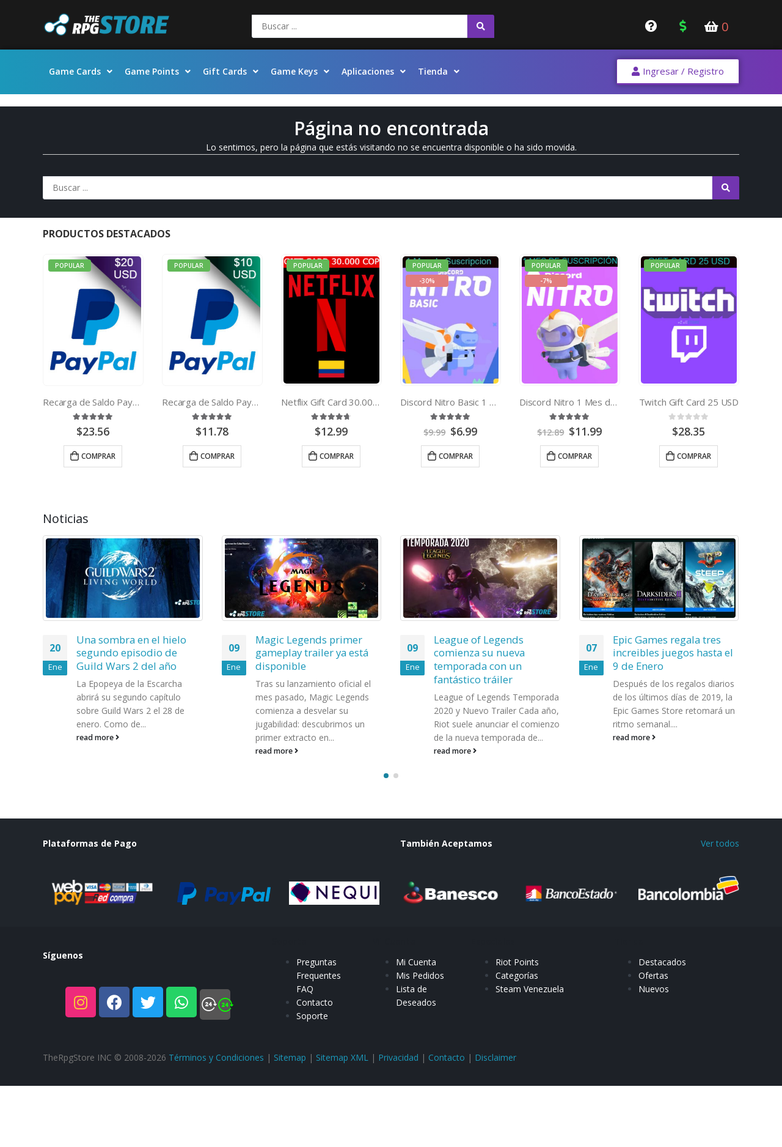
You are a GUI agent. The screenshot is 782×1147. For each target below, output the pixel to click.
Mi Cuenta (416, 974)
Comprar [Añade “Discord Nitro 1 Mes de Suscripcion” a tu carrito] (575, 456)
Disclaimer (495, 1057)
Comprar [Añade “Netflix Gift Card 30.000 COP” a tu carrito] (337, 456)
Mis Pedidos (420, 987)
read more (97, 737)
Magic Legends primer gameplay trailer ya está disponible (311, 653)
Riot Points (517, 974)
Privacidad (398, 1057)
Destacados (662, 974)
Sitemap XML (342, 1057)
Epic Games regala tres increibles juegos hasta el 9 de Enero (673, 653)
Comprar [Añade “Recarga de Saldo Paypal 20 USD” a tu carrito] (98, 456)
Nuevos (653, 1001)
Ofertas (653, 987)
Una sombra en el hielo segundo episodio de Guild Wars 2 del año (131, 653)
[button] (677, 72)
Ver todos (720, 843)
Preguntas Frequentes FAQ (318, 987)
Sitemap (290, 1057)
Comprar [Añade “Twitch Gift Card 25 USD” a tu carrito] (694, 456)
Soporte (312, 1028)
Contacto (314, 1014)
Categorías (516, 987)
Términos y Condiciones (216, 1057)
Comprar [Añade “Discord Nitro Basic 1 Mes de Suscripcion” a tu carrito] (456, 456)
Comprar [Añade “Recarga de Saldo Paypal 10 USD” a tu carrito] (217, 456)
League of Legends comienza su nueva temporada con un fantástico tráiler (479, 659)
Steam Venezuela (529, 1001)
